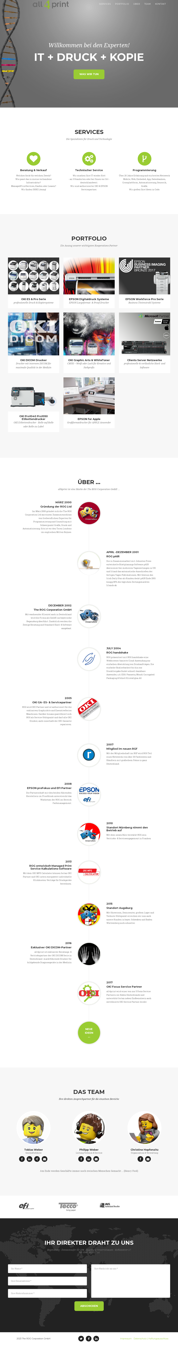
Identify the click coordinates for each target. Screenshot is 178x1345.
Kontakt (160, 7)
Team (147, 7)
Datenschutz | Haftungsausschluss (151, 1338)
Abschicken (89, 1306)
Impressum (126, 1338)
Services (105, 7)
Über (136, 7)
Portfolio (122, 7)
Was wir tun (89, 74)
